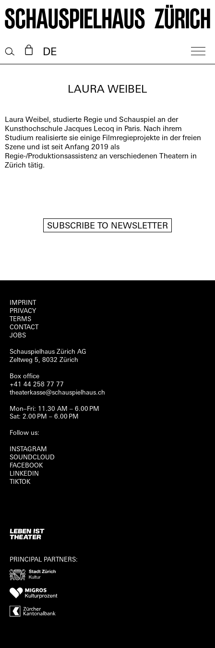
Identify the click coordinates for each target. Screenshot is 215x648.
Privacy (23, 311)
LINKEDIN (24, 474)
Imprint (23, 303)
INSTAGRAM (28, 449)
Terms (20, 319)
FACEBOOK (26, 466)
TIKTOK (20, 482)
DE (50, 52)
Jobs (18, 336)
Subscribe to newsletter (107, 226)
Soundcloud (32, 458)
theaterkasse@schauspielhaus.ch (57, 393)
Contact (24, 327)
